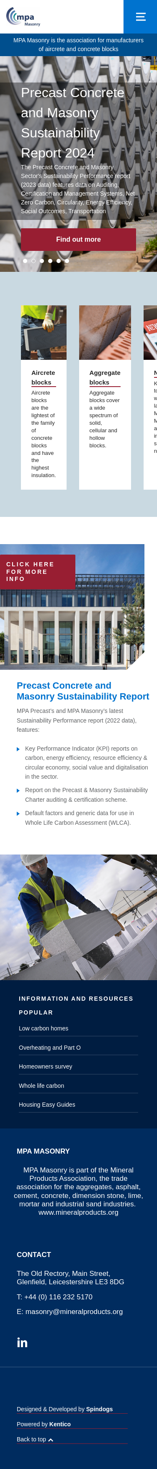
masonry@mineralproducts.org (74, 1312)
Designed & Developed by (65, 1409)
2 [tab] (33, 261)
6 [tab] (67, 261)
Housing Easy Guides (47, 1104)
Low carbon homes (43, 1028)
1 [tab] (25, 261)
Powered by (44, 1424)
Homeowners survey (45, 1066)
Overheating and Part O (50, 1047)
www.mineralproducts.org (78, 1212)
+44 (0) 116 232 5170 (58, 1297)
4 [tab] (50, 261)
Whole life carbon (41, 1085)
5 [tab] (59, 261)
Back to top (31, 1439)
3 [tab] (42, 261)
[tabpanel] (78, 164)
